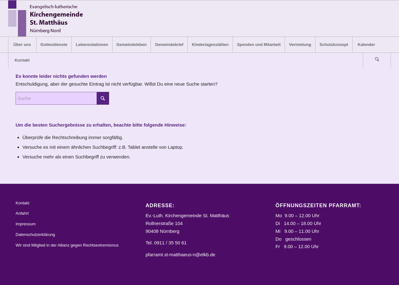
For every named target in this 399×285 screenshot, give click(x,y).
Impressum (26, 224)
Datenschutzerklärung (35, 234)
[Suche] (377, 60)
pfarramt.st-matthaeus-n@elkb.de (180, 254)
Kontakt (22, 203)
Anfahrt (22, 213)
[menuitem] (22, 44)
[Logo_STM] (47, 18)
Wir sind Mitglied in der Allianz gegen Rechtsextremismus (67, 245)
